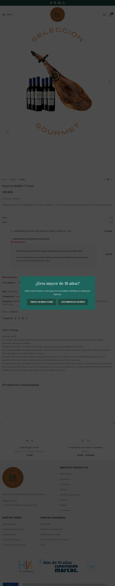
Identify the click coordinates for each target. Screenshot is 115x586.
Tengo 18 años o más (41, 302)
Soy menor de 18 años (73, 302)
